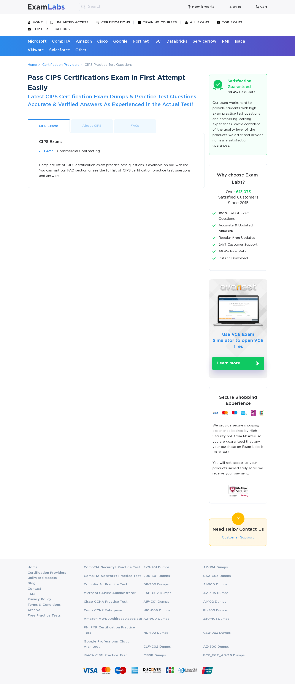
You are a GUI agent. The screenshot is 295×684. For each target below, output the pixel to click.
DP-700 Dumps (156, 584)
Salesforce (59, 50)
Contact (34, 588)
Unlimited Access (69, 22)
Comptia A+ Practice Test (105, 584)
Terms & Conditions (44, 604)
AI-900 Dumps (215, 584)
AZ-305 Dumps (216, 593)
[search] (83, 7)
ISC (157, 41)
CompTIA (61, 41)
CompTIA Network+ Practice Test (112, 575)
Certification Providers (60, 64)
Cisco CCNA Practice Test (106, 601)
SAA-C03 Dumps (217, 575)
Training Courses (157, 22)
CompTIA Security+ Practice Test (112, 567)
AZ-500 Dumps (216, 646)
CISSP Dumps (154, 655)
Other (80, 50)
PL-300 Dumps (215, 610)
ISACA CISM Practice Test (105, 655)
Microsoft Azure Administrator (110, 593)
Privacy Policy (39, 599)
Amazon (84, 41)
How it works (201, 6)
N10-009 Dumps (156, 610)
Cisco (102, 41)
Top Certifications (49, 29)
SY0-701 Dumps (156, 567)
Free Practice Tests (44, 615)
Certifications (113, 22)
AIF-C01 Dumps (156, 601)
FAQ (31, 594)
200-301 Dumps (156, 575)
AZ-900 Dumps (156, 618)
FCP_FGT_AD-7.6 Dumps (224, 655)
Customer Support (238, 537)
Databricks (176, 41)
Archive (34, 610)
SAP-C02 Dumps (157, 593)
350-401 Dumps (216, 618)
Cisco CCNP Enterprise (103, 610)
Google (120, 41)
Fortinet (141, 41)
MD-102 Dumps (155, 632)
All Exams (197, 22)
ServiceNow (204, 41)
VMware (36, 50)
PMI (225, 41)
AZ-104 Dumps (215, 567)
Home (35, 22)
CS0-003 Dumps (217, 632)
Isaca (240, 41)
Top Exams (229, 22)
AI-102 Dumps (215, 601)
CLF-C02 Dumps (157, 646)
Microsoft (37, 41)
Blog (31, 583)
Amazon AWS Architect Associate (113, 618)
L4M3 (49, 151)
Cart (261, 6)
